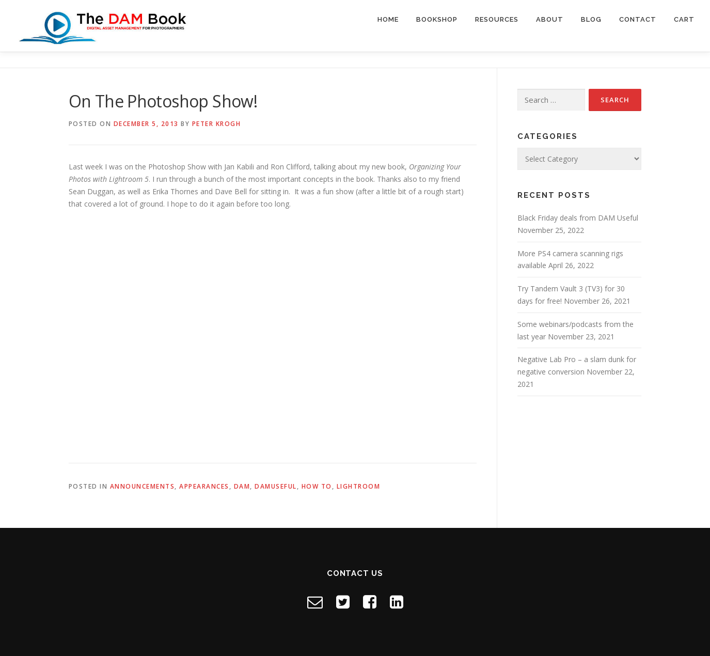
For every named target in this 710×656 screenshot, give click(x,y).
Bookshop (436, 19)
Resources (496, 19)
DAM (242, 486)
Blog (591, 19)
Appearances (204, 486)
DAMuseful (276, 486)
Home (388, 19)
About (549, 19)
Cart (684, 19)
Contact (637, 19)
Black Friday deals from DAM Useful (577, 218)
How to (317, 486)
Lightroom (359, 486)
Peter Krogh (216, 123)
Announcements (142, 486)
